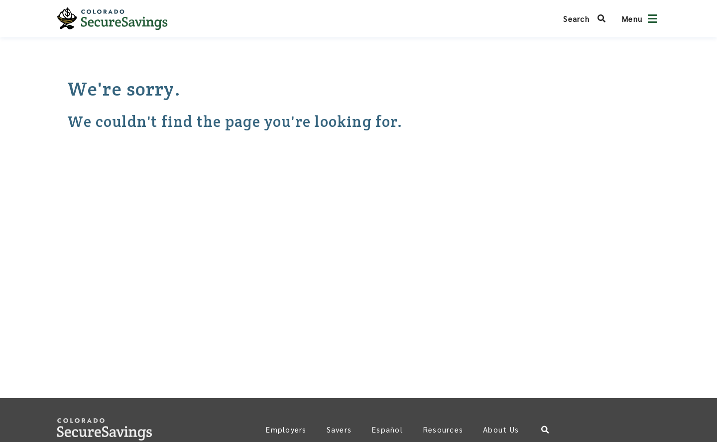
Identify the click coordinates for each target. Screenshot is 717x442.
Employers (285, 429)
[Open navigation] (652, 18)
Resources (443, 429)
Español (387, 429)
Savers (339, 429)
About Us (501, 429)
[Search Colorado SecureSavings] (587, 18)
